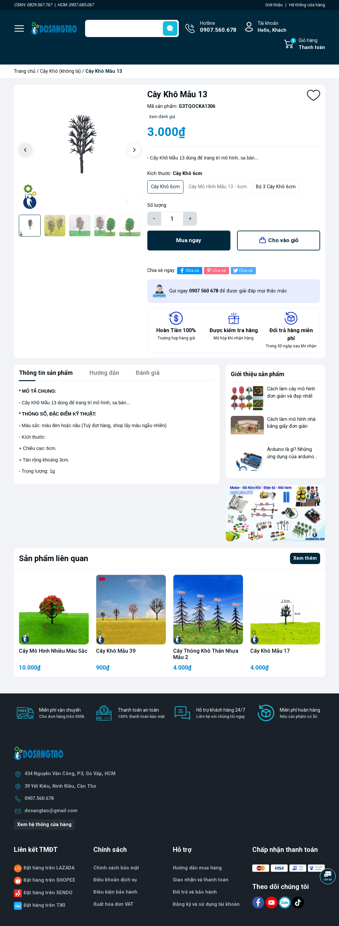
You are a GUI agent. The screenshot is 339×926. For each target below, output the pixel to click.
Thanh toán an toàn (141, 713)
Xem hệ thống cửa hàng (44, 824)
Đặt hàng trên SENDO (48, 893)
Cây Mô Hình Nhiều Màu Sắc (53, 651)
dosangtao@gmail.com (50, 811)
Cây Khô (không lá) (60, 71)
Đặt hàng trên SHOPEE (49, 880)
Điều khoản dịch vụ (115, 880)
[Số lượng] (172, 219)
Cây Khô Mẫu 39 (115, 651)
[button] (134, 149)
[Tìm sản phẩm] (132, 28)
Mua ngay (188, 240)
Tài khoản (272, 27)
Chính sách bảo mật (116, 868)
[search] (170, 28)
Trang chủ (24, 71)
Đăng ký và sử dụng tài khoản (206, 904)
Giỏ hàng (307, 44)
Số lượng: (157, 205)
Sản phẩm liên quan (53, 558)
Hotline (218, 27)
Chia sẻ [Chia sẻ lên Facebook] (189, 270)
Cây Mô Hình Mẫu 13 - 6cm (218, 187)
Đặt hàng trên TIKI (44, 905)
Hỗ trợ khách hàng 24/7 (220, 713)
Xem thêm (305, 558)
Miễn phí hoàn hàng (300, 713)
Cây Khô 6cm (165, 187)
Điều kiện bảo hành (115, 892)
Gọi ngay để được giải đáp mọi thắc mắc (228, 291)
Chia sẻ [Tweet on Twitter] (242, 270)
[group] (80, 150)
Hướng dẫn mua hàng (197, 868)
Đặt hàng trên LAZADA (49, 868)
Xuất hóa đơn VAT (113, 904)
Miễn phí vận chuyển (61, 713)
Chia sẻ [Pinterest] (216, 270)
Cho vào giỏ (283, 240)
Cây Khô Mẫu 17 (270, 651)
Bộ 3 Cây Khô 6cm (276, 187)
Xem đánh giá (162, 116)
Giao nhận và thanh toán (200, 880)
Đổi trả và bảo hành (195, 892)
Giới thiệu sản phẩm (257, 374)
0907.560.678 (39, 798)
